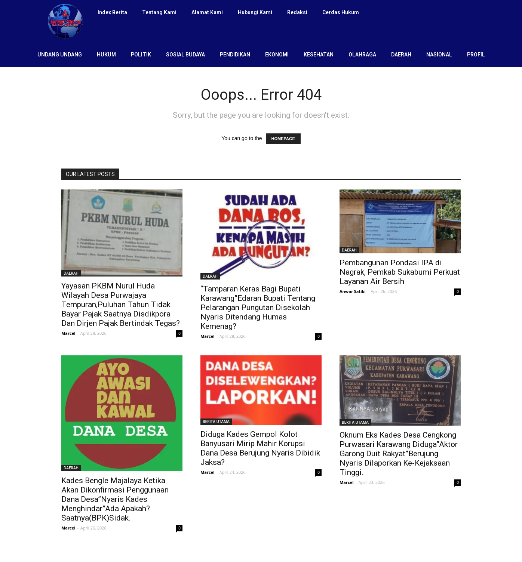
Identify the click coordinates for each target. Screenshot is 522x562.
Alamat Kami (207, 12)
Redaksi (297, 12)
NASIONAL (439, 55)
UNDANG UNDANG (59, 55)
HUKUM (106, 55)
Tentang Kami (159, 12)
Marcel (68, 333)
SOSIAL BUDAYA (185, 55)
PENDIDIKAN (235, 55)
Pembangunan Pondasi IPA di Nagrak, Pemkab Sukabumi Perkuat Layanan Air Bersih (400, 272)
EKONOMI (277, 55)
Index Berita (112, 12)
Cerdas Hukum (340, 12)
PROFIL (476, 55)
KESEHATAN (319, 55)
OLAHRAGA (362, 55)
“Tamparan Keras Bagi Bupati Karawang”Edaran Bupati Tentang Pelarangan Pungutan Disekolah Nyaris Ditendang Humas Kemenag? (257, 307)
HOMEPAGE (283, 138)
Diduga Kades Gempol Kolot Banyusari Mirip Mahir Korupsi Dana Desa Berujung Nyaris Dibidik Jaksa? (260, 448)
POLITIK (141, 55)
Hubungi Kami (255, 12)
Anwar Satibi (353, 291)
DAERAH (401, 55)
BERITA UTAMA (216, 421)
